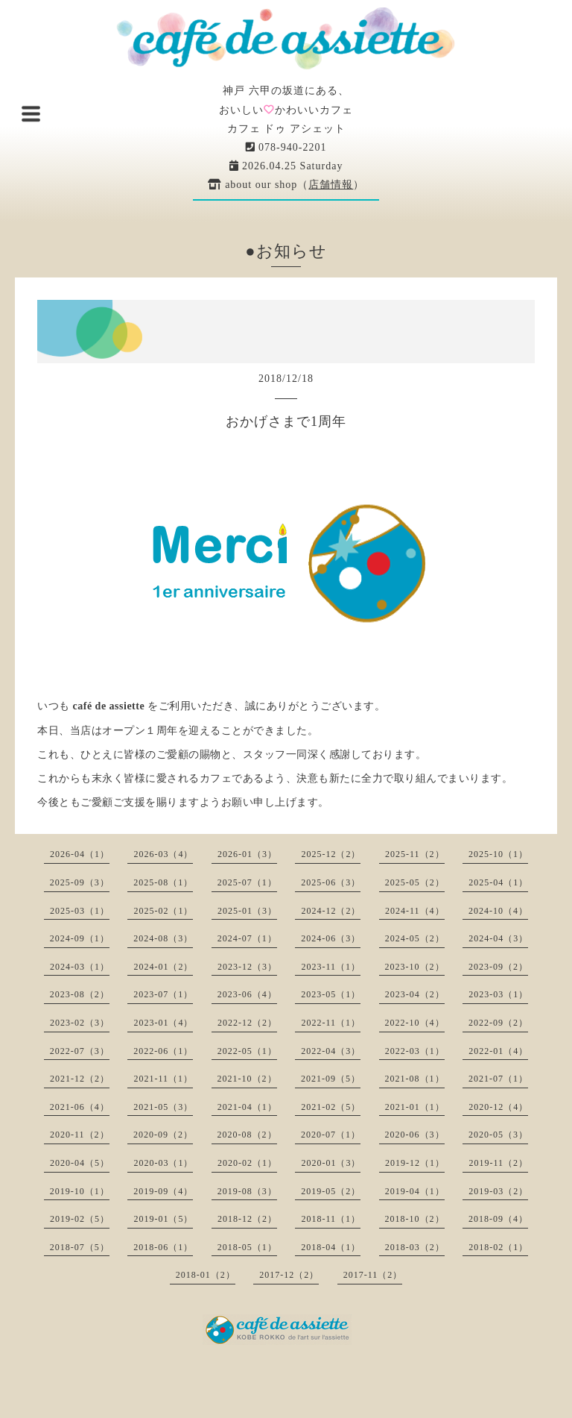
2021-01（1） (415, 1107)
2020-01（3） (330, 1163)
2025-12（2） (330, 854)
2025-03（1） (79, 911)
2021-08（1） (415, 1078)
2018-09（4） (498, 1219)
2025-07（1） (247, 882)
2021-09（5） (330, 1078)
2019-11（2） (498, 1163)
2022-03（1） (415, 1051)
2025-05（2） (415, 882)
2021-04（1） (247, 1107)
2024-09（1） (79, 938)
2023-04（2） (415, 994)
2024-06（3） (330, 938)
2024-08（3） (163, 938)
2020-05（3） (498, 1134)
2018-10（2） (415, 1219)
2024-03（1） (79, 966)
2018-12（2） (247, 1219)
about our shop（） (286, 184)
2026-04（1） (79, 854)
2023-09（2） (498, 966)
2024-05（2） (415, 938)
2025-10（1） (498, 854)
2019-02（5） (79, 1219)
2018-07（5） (79, 1247)
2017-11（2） (373, 1275)
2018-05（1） (247, 1247)
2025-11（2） (415, 854)
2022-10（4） (415, 1022)
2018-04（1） (330, 1247)
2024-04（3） (498, 938)
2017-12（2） (289, 1275)
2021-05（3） (163, 1107)
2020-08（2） (247, 1134)
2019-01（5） (163, 1219)
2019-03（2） (498, 1191)
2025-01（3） (247, 911)
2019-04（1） (415, 1191)
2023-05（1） (330, 994)
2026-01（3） (247, 854)
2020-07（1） (330, 1134)
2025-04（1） (498, 882)
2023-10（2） (415, 966)
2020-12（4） (498, 1107)
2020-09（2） (163, 1134)
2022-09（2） (498, 1022)
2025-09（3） (79, 882)
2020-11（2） (79, 1134)
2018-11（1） (330, 1219)
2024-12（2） (330, 911)
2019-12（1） (415, 1163)
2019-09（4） (163, 1191)
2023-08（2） (79, 994)
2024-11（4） (415, 911)
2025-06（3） (330, 882)
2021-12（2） (79, 1078)
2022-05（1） (247, 1051)
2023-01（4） (163, 1022)
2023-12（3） (247, 966)
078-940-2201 (286, 147)
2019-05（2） (330, 1191)
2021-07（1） (498, 1078)
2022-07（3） (79, 1051)
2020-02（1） (247, 1163)
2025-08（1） (163, 882)
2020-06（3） (415, 1134)
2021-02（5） (330, 1107)
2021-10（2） (247, 1078)
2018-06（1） (163, 1247)
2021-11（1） (163, 1078)
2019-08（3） (247, 1191)
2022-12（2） (247, 1022)
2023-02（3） (79, 1022)
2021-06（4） (79, 1107)
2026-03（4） (163, 854)
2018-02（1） (498, 1247)
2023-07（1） (163, 994)
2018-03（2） (415, 1247)
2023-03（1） (498, 994)
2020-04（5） (79, 1163)
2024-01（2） (163, 966)
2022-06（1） (163, 1051)
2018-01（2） (205, 1275)
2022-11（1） (330, 1022)
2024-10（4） (498, 911)
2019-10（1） (79, 1191)
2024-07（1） (247, 938)
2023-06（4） (247, 994)
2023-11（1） (330, 966)
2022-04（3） (330, 1051)
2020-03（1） (163, 1163)
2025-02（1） (163, 911)
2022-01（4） (498, 1051)
